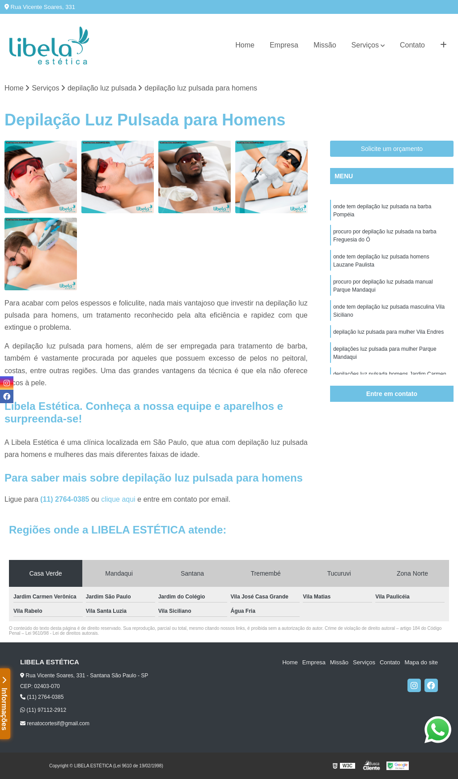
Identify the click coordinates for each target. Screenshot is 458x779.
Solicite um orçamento (392, 148)
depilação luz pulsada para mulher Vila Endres (388, 332)
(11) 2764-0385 (65, 499)
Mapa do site (420, 662)
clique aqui (118, 499)
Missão (325, 45)
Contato (412, 45)
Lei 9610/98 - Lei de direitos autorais (61, 633)
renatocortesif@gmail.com (54, 723)
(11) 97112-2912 (43, 710)
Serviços (365, 45)
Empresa (284, 45)
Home (244, 45)
